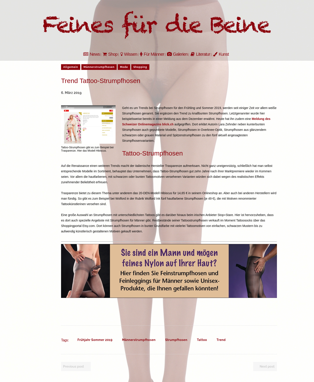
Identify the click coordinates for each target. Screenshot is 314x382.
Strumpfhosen (176, 340)
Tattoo (202, 340)
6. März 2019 (71, 93)
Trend (221, 340)
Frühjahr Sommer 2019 (94, 340)
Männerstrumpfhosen (139, 340)
